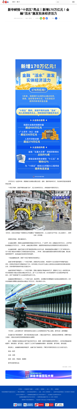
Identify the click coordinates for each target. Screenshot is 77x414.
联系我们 (43, 389)
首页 (13, 2)
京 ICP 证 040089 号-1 (20, 394)
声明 (52, 389)
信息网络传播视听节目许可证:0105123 (27, 397)
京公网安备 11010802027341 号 (54, 394)
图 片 (18, 2)
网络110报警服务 (21, 391)
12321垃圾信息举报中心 (32, 391)
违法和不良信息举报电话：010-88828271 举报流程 (64, 391)
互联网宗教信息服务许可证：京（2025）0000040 (47, 397)
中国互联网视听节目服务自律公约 (8, 391)
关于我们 (20, 389)
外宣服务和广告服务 (28, 389)
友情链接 (57, 389)
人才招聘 (37, 389)
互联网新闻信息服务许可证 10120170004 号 (36, 394)
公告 (48, 389)
